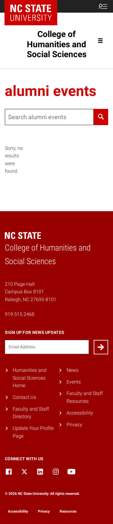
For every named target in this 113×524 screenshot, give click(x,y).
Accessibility (80, 413)
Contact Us (24, 397)
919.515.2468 (19, 314)
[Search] (101, 117)
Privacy (74, 424)
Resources (68, 511)
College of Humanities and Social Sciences (56, 44)
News (72, 370)
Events (74, 382)
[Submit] (101, 347)
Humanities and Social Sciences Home (29, 377)
